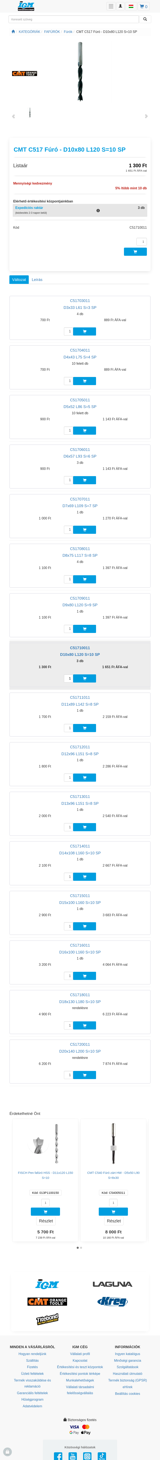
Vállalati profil (80, 1354)
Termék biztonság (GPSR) (127, 1380)
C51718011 (80, 995)
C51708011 (80, 549)
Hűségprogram (32, 1399)
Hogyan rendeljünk (32, 1354)
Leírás (37, 279)
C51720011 (80, 1044)
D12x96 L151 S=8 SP (80, 754)
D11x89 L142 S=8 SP (80, 704)
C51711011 (80, 697)
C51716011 (80, 945)
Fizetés (32, 1367)
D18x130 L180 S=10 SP (80, 1002)
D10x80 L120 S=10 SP (80, 654)
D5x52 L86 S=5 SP (80, 406)
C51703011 (80, 300)
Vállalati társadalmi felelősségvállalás (80, 1390)
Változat (19, 279)
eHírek (127, 1387)
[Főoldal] (13, 32)
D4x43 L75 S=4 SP (80, 357)
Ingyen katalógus (127, 1354)
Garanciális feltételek (32, 1393)
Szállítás (32, 1360)
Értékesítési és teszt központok (80, 1367)
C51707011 (80, 499)
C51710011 (80, 648)
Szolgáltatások (127, 1367)
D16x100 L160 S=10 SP (80, 952)
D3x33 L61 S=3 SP (80, 307)
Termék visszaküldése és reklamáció (32, 1383)
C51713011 (80, 796)
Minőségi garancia (127, 1360)
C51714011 (80, 846)
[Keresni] (145, 19)
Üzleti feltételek (32, 1373)
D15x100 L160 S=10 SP (80, 902)
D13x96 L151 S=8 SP (80, 803)
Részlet (46, 1221)
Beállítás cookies (127, 1393)
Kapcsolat (80, 1360)
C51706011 (80, 449)
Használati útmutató (127, 1373)
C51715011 (80, 895)
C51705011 (80, 400)
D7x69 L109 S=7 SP (80, 506)
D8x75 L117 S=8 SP (80, 555)
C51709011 (80, 598)
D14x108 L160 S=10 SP (80, 853)
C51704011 (80, 350)
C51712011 (80, 747)
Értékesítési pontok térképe (80, 1373)
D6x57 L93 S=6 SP (80, 456)
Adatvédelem (32, 1406)
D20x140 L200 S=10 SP (80, 1051)
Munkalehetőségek (80, 1380)
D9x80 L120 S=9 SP (80, 605)
